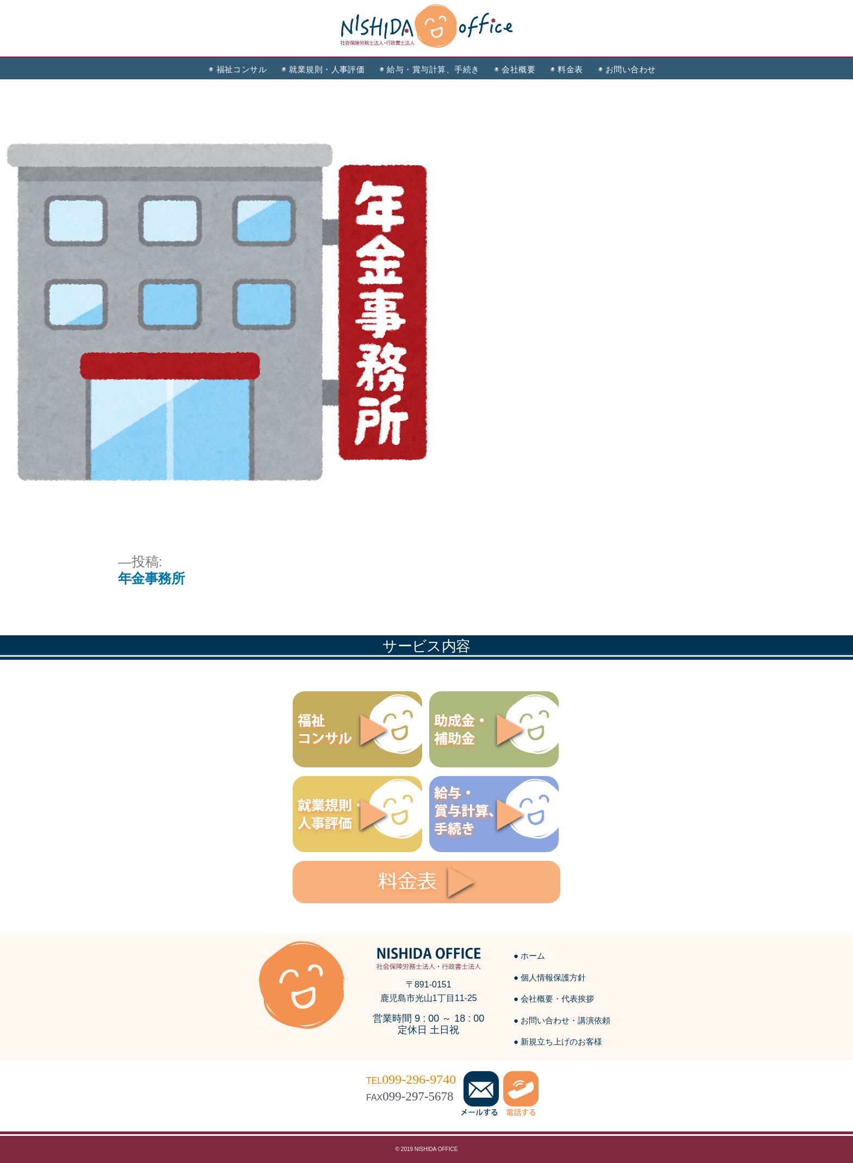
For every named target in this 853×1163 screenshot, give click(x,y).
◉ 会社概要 (515, 69)
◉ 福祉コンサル (238, 69)
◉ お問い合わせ (627, 69)
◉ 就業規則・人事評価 (323, 69)
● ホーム (529, 955)
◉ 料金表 (567, 69)
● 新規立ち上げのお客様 (558, 1041)
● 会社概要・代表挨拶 (554, 998)
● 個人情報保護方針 (550, 977)
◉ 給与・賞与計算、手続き (429, 69)
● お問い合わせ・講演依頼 (562, 1020)
